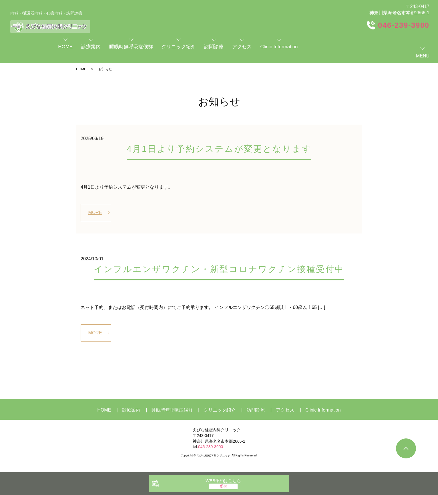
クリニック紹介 (220, 410)
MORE (95, 212)
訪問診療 (256, 410)
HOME (81, 69)
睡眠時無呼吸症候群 (172, 410)
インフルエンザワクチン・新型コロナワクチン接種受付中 (219, 269)
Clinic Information (323, 410)
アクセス (285, 410)
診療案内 (131, 410)
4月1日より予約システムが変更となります (219, 148)
